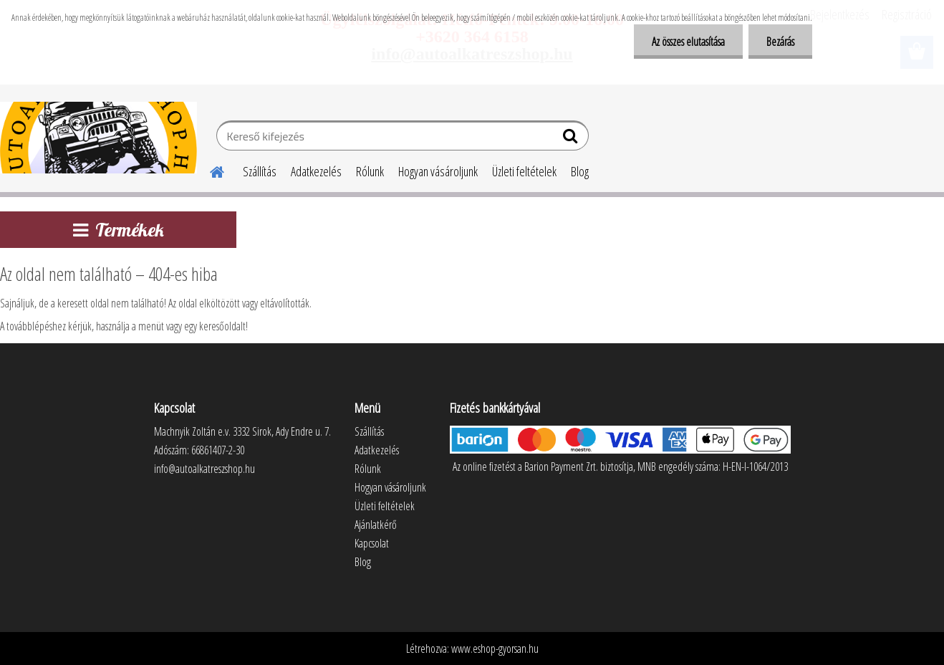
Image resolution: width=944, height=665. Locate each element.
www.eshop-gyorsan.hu (495, 648)
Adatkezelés (316, 171)
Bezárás (780, 41)
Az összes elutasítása (688, 41)
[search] (572, 139)
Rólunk (370, 171)
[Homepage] (208, 169)
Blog (580, 171)
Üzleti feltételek (524, 171)
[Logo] (98, 137)
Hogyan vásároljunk (438, 171)
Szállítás (259, 171)
